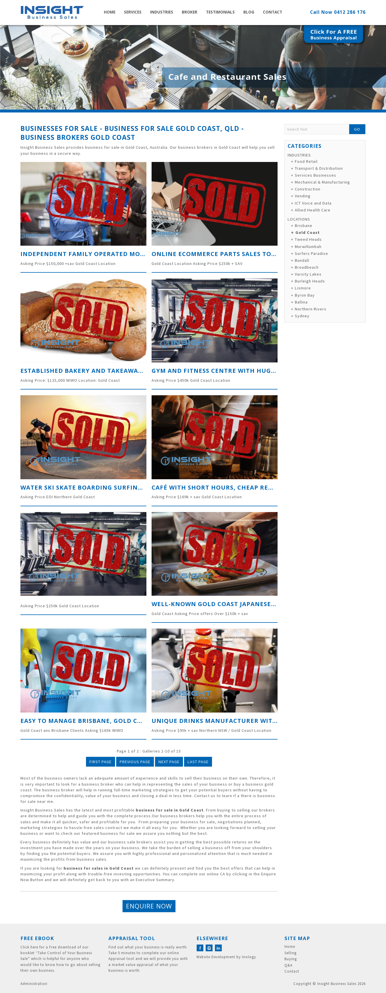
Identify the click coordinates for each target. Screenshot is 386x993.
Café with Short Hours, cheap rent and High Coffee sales (255, 487)
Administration (33, 983)
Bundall (302, 260)
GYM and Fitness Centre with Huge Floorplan (233, 370)
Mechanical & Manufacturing (322, 182)
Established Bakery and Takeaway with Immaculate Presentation (138, 370)
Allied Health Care (312, 210)
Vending (303, 195)
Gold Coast (307, 232)
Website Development (215, 956)
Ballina (301, 302)
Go (357, 129)
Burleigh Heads (310, 281)
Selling (290, 953)
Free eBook (37, 938)
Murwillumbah (308, 246)
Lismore (303, 288)
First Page (100, 761)
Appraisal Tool (131, 938)
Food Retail (306, 161)
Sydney (302, 315)
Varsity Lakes (308, 274)
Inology (249, 956)
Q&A (288, 965)
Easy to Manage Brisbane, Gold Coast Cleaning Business (120, 721)
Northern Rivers (310, 309)
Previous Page (135, 761)
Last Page (198, 761)
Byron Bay (305, 295)
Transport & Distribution (319, 168)
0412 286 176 (350, 12)
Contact (272, 12)
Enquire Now (149, 906)
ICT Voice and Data (313, 203)
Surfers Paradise (311, 253)
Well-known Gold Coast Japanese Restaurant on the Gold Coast (267, 604)
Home (109, 12)
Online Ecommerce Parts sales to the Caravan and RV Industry (265, 254)
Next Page (168, 761)
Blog (248, 12)
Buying (290, 959)
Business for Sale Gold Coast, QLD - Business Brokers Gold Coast (132, 133)
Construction (307, 189)
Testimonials (220, 12)
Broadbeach (307, 267)
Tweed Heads (308, 239)
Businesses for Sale (59, 128)
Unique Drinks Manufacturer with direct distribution (251, 721)
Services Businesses (315, 175)
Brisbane (303, 225)
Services (133, 12)
